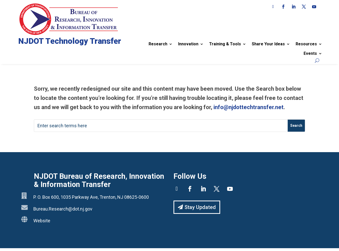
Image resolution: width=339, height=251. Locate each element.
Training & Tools (225, 43)
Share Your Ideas (268, 43)
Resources (306, 43)
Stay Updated (200, 207)
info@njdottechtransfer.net (249, 107)
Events (310, 53)
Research (158, 43)
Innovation (188, 43)
